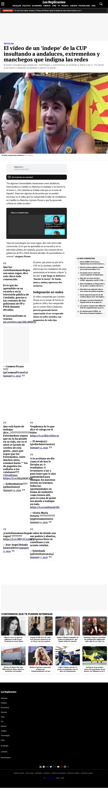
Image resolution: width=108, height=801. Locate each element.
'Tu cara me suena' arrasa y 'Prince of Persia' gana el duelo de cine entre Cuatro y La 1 (41, 10)
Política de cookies (73, 773)
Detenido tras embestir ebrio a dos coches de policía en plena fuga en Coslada (91, 290)
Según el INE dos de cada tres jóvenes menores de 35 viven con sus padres (40, 639)
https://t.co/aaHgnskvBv (45, 507)
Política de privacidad (58, 773)
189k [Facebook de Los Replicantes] (47, 767)
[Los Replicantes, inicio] (54, 2)
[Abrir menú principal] (2, 4)
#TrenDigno (10, 475)
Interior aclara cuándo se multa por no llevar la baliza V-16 (92, 268)
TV (59, 6)
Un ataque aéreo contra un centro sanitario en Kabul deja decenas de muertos (91, 274)
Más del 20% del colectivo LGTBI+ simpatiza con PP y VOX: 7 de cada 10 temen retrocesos (92, 279)
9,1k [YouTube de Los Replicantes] (61, 767)
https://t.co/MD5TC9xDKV (18, 539)
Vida (93, 6)
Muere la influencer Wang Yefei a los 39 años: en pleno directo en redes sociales (92, 285)
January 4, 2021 (12, 490)
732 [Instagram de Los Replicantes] (67, 767)
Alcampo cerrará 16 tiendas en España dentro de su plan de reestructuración (91, 301)
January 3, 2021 (39, 557)
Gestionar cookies (87, 773)
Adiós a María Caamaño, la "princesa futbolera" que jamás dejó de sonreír (67, 639)
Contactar (46, 773)
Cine (54, 6)
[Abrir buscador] (101, 3)
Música (64, 6)
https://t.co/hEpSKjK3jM (18, 478)
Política (26, 6)
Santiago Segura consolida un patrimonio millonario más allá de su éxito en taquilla (95, 639)
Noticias (17, 6)
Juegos (73, 6)
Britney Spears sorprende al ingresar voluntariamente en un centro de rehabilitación (40, 669)
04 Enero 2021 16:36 (21, 169)
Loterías (4, 752)
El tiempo (4, 746)
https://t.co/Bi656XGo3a (44, 435)
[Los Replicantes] (50, 778)
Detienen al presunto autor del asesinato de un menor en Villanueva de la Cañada (94, 669)
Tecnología (84, 6)
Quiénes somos (19, 773)
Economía (37, 6)
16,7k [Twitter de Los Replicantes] (54, 767)
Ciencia (47, 6)
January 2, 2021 (12, 375)
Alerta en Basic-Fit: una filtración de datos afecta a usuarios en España (13, 669)
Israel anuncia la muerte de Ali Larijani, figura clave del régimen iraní (92, 296)
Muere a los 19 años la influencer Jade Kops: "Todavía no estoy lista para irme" (13, 639)
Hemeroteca (6, 758)
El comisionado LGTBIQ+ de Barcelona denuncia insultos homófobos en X (91, 312)
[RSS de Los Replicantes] (41, 767)
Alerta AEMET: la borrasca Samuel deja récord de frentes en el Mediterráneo (92, 263)
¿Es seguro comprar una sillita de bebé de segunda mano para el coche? (92, 307)
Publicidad (38, 773)
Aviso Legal (29, 773)
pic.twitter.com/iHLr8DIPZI (19, 322)
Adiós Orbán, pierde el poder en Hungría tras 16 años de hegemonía (67, 669)
